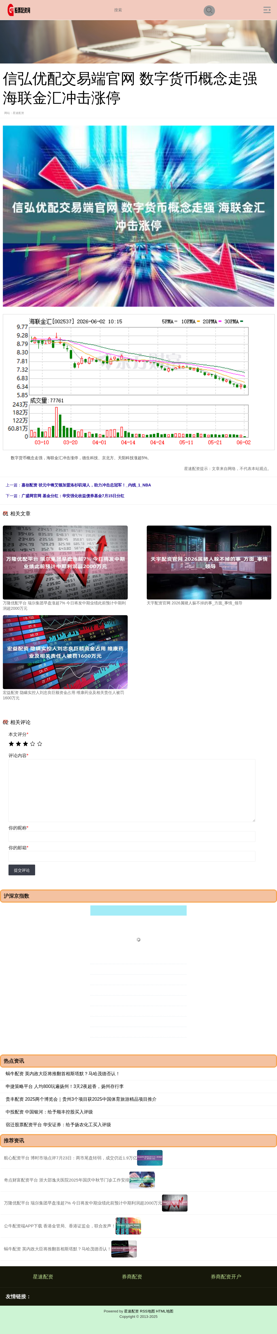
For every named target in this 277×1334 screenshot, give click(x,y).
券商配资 (132, 1277)
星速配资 (43, 1277)
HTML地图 (164, 1311)
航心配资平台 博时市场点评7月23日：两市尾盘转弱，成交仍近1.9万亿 (70, 1157)
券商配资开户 (226, 1277)
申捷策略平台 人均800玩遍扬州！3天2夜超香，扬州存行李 (65, 1086)
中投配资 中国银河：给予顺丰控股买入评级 (49, 1111)
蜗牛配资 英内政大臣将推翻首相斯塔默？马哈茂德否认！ (63, 1073)
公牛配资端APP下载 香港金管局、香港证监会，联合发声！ (60, 1225)
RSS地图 (147, 1311)
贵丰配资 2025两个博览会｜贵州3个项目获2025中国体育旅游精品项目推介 (81, 1099)
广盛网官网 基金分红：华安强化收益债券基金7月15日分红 (73, 496)
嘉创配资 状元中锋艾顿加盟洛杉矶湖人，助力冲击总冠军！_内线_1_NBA (86, 485)
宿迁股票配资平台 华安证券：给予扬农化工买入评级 (58, 1124)
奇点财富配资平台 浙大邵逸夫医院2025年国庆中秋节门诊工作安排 (66, 1180)
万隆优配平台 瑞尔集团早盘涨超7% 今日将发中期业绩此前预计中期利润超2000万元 (83, 1202)
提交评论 (22, 870)
